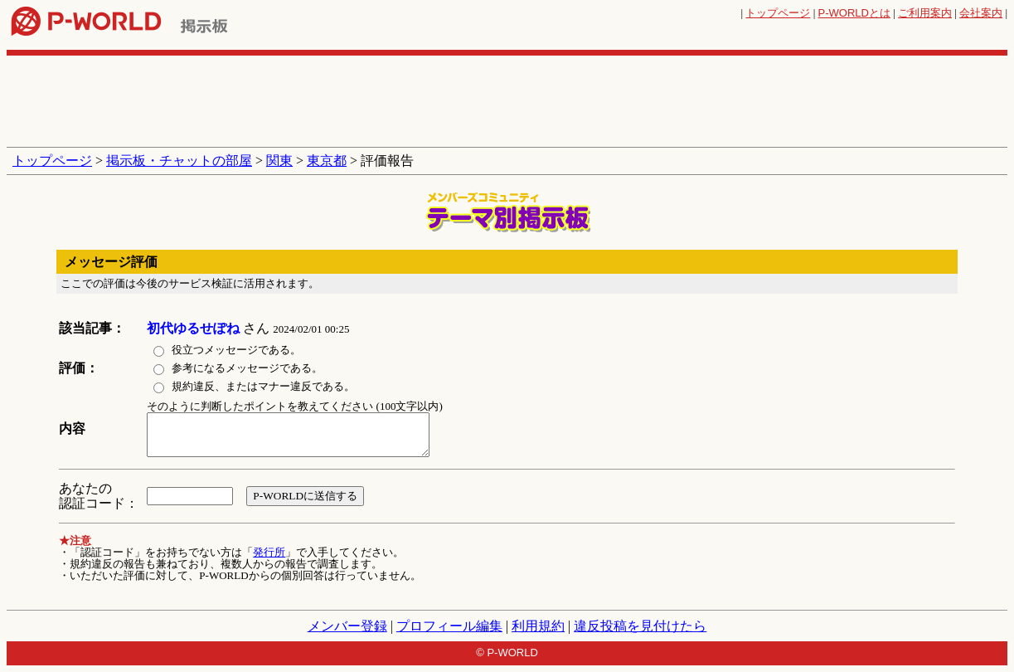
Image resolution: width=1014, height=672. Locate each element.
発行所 (269, 552)
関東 (279, 160)
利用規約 (538, 626)
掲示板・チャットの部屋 (179, 160)
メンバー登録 (347, 626)
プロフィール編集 (449, 626)
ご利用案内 (925, 13)
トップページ (777, 13)
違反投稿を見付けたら (640, 626)
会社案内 (980, 13)
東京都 (327, 160)
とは (854, 13)
